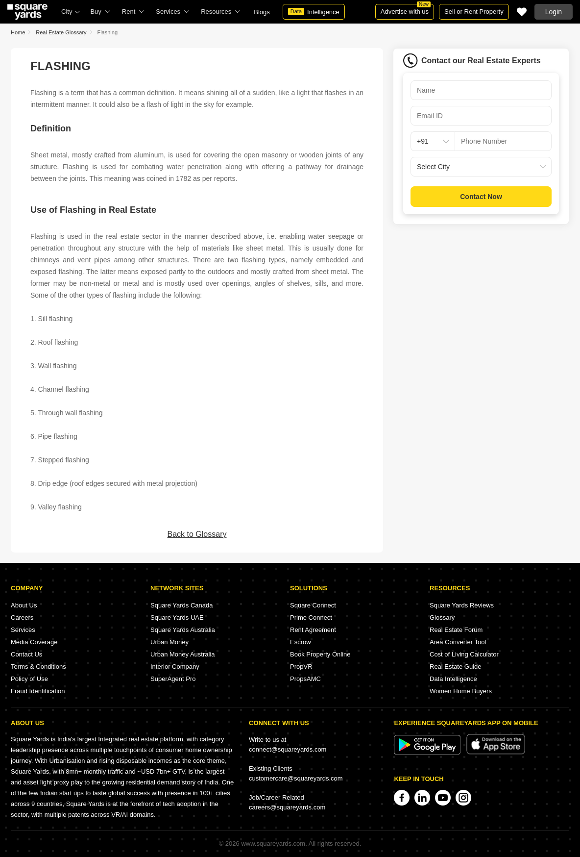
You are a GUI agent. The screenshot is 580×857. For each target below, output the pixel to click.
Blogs (262, 12)
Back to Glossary (197, 534)
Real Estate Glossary (61, 32)
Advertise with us (406, 9)
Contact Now (481, 197)
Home (18, 32)
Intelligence (313, 12)
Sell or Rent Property (474, 11)
